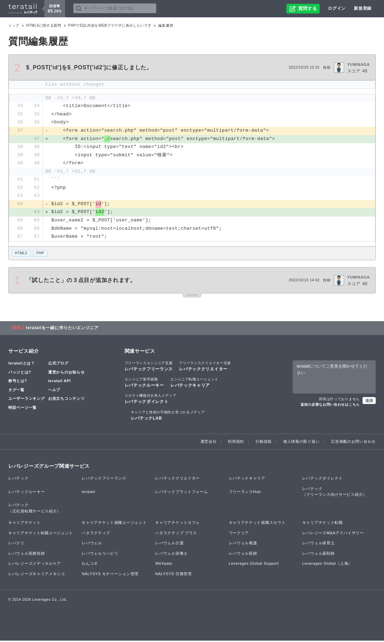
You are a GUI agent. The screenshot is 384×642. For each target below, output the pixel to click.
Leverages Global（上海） (327, 565)
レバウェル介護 (169, 545)
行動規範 (264, 443)
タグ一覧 (16, 391)
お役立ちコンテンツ (66, 400)
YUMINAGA (358, 64)
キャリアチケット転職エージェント (40, 534)
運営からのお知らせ (66, 373)
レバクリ (16, 545)
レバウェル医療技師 (26, 555)
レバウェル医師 (243, 555)
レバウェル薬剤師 (318, 555)
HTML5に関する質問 (43, 25)
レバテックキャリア (194, 383)
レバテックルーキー (144, 383)
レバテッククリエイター (205, 367)
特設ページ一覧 (22, 409)
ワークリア (239, 534)
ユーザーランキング (26, 400)
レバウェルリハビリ (100, 555)
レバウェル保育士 (318, 545)
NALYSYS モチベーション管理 (110, 575)
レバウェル (92, 545)
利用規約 (236, 443)
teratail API (59, 382)
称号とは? (17, 382)
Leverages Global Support (254, 565)
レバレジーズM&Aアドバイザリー (333, 534)
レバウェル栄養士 (171, 555)
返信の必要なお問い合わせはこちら (330, 406)
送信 (369, 402)
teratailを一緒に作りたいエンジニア (62, 329)
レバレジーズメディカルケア (34, 565)
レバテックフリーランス (149, 367)
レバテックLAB (168, 416)
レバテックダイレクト (151, 400)
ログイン (337, 8)
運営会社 (208, 443)
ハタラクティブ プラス (176, 534)
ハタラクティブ (96, 534)
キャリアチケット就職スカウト (257, 524)
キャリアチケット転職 (322, 524)
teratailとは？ (21, 364)
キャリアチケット (24, 524)
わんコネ (90, 565)
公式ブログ (58, 364)
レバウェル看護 (243, 545)
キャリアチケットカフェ (177, 524)
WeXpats (163, 565)
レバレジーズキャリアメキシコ (36, 575)
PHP (40, 254)
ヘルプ (54, 391)
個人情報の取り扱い (301, 443)
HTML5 (21, 254)
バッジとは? (19, 373)
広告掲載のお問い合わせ (353, 443)
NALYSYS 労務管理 (173, 575)
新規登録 (363, 8)
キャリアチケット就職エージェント (114, 524)
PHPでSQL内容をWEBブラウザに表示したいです (110, 25)
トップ (13, 25)
